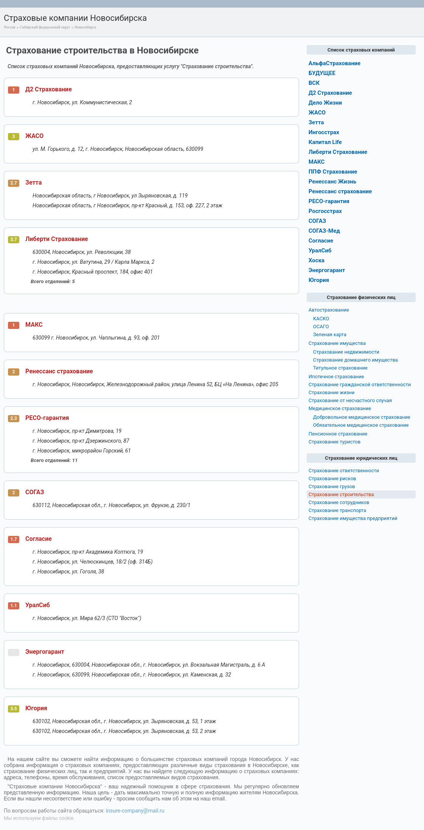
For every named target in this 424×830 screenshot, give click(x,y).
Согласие (38, 538)
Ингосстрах (324, 132)
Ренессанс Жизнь (332, 181)
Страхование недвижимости (346, 352)
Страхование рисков (332, 478)
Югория (36, 708)
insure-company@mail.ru (135, 811)
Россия (9, 27)
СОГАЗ (34, 492)
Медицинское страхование (340, 408)
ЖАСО (34, 135)
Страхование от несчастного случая (350, 400)
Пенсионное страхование (338, 434)
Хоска (316, 260)
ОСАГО (321, 326)
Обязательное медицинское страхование (360, 425)
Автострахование (329, 310)
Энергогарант (44, 651)
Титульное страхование (340, 368)
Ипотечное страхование (336, 376)
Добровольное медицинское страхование (361, 417)
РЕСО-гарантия (47, 417)
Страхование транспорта (337, 510)
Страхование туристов (334, 442)
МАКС (33, 324)
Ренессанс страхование (59, 371)
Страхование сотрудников (339, 502)
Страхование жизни (332, 392)
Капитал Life (325, 142)
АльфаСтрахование (334, 63)
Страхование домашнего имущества (355, 360)
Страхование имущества (337, 343)
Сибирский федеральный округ (45, 27)
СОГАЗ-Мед (324, 230)
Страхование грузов (332, 486)
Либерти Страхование (56, 239)
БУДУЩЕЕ (322, 73)
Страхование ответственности (344, 470)
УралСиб (37, 605)
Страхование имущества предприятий (353, 518)
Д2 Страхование (48, 89)
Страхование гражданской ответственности (360, 384)
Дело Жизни (325, 102)
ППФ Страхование (333, 171)
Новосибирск (86, 27)
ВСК (314, 83)
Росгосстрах (325, 211)
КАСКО (321, 318)
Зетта (33, 182)
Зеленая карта (329, 334)
